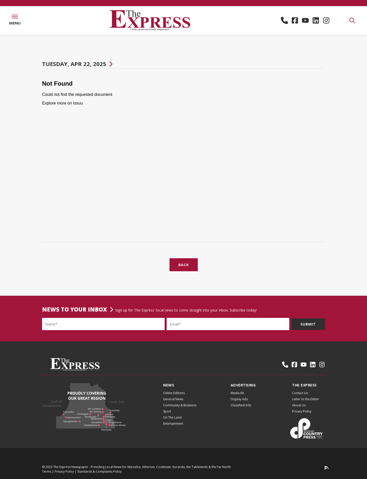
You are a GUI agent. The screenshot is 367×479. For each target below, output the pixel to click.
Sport (167, 411)
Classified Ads (241, 405)
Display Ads (239, 399)
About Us (299, 405)
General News (173, 399)
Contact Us (300, 393)
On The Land (172, 417)
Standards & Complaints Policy (99, 471)
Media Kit (237, 393)
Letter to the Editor (305, 399)
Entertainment (173, 423)
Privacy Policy (301, 411)
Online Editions (174, 393)
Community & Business (179, 405)
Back (183, 264)
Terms (46, 471)
